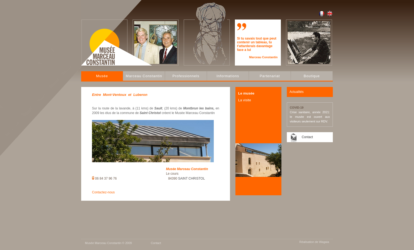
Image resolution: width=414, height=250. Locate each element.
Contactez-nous (103, 192)
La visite (244, 100)
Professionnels (185, 76)
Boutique (312, 76)
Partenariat (270, 76)
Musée (102, 76)
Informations (227, 76)
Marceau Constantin (144, 76)
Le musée (246, 93)
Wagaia (324, 241)
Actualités (297, 92)
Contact (307, 137)
